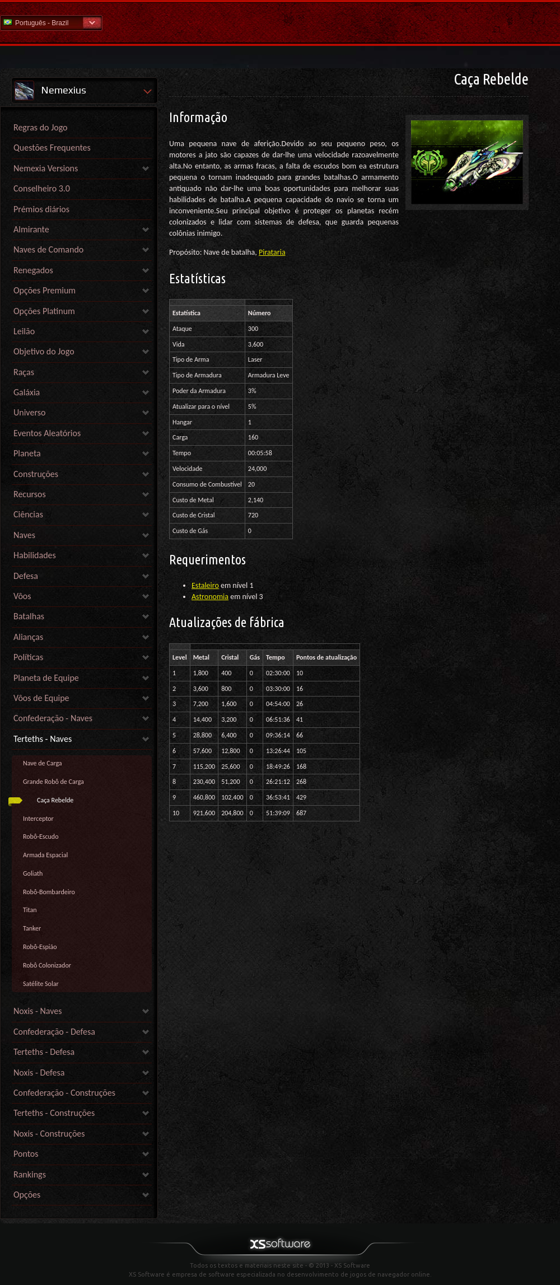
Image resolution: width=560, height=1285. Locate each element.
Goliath (33, 873)
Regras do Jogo (40, 127)
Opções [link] (26, 1194)
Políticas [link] (28, 657)
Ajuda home (280, 22)
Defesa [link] (25, 576)
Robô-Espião (40, 947)
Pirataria (272, 252)
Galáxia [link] (26, 392)
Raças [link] (23, 372)
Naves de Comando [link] (48, 249)
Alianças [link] (28, 637)
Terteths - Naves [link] (42, 738)
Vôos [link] (22, 596)
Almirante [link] (31, 229)
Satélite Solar (41, 984)
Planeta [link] (27, 453)
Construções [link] (35, 474)
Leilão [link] (24, 331)
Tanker (32, 928)
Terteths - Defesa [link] (43, 1051)
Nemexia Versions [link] (45, 168)
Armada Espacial (45, 855)
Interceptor (38, 819)
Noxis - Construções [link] (49, 1133)
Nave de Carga (42, 763)
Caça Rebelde (55, 800)
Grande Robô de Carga (53, 782)
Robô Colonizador (47, 965)
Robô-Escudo (40, 836)
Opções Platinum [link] (44, 311)
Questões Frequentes (52, 147)
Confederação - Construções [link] (64, 1092)
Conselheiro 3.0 (41, 188)
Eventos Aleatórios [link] (47, 433)
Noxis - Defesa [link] (38, 1072)
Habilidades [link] (34, 555)
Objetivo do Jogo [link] (43, 351)
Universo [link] (29, 412)
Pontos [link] (26, 1153)
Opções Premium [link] (44, 290)
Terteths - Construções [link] (54, 1113)
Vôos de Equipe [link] (41, 698)
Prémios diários (41, 209)
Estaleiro (205, 585)
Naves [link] (24, 535)
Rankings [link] (29, 1174)
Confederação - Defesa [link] (54, 1031)
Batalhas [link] (28, 616)
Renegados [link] (33, 270)
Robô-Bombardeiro (49, 892)
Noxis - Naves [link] (37, 1011)
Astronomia (210, 596)
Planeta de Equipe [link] (46, 677)
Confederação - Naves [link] (52, 718)
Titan (30, 910)
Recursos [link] (29, 494)
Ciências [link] (28, 514)
